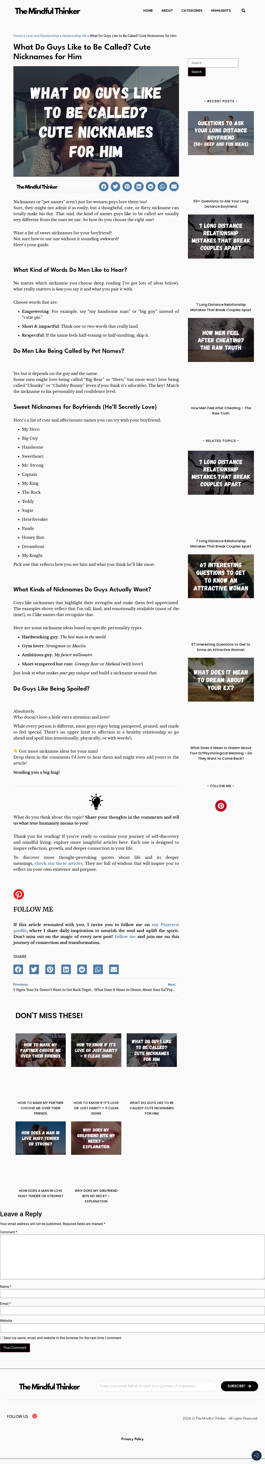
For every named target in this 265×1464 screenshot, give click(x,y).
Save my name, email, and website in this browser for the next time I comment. (63, 1338)
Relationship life (74, 36)
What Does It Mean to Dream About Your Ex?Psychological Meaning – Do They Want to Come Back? (221, 753)
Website (6, 1320)
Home (148, 10)
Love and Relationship (42, 36)
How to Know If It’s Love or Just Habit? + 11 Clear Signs (96, 1108)
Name (5, 1286)
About (167, 10)
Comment (8, 1232)
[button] (243, 10)
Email (5, 1303)
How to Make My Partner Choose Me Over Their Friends (40, 1108)
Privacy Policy (132, 1439)
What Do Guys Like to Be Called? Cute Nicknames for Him (152, 1108)
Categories (191, 10)
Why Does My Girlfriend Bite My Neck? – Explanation (96, 1196)
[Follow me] (18, 894)
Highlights (221, 10)
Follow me (33, 909)
